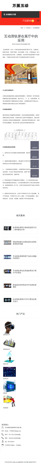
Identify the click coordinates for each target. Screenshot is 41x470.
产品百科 (28, 28)
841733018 (11, 441)
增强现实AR (6, 349)
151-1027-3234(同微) (14, 434)
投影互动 (5, 364)
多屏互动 (5, 378)
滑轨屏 (5, 393)
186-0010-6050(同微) (14, 438)
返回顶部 (34, 175)
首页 (22, 28)
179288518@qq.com (15, 431)
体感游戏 (5, 408)
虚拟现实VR (6, 334)
